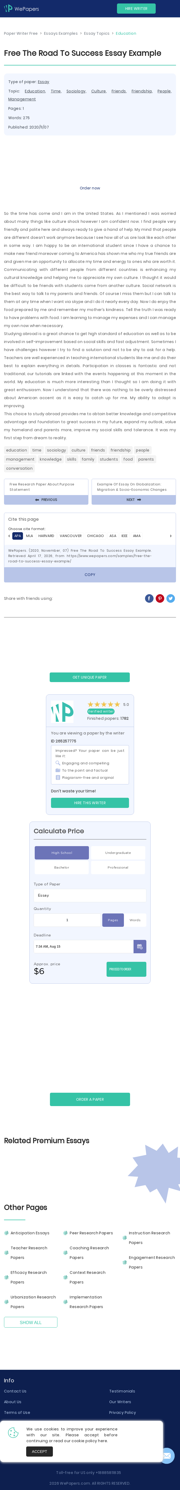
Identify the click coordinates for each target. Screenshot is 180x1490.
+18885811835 (108, 1472)
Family (88, 459)
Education (35, 91)
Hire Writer (136, 8)
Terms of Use (17, 1412)
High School (62, 853)
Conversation (19, 468)
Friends (119, 91)
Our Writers (120, 1402)
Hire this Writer (90, 803)
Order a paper (90, 1099)
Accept (39, 1451)
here (102, 1441)
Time (56, 91)
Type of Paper (47, 884)
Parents (146, 459)
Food (128, 459)
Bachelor (61, 867)
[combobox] (90, 895)
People (164, 91)
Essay (43, 81)
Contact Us (15, 1391)
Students (109, 459)
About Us (13, 1402)
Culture (98, 91)
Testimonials (122, 1391)
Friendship (142, 91)
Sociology (76, 91)
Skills (71, 459)
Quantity (42, 909)
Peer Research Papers (91, 1233)
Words (135, 920)
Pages (113, 920)
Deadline (42, 935)
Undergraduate (118, 853)
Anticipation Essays (30, 1233)
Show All (31, 1322)
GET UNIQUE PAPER (90, 677)
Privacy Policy (122, 1412)
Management (22, 99)
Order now (90, 188)
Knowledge (51, 459)
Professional (118, 867)
